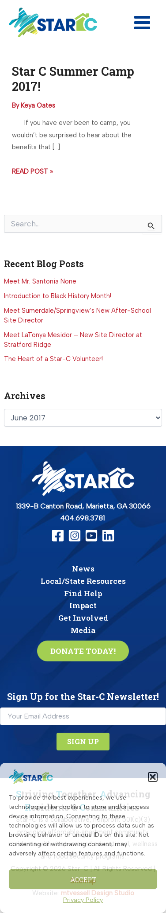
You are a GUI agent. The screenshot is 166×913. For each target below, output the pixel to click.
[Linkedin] (108, 535)
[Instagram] (74, 535)
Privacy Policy (83, 900)
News (83, 568)
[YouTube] (91, 535)
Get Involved (83, 618)
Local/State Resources (83, 581)
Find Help (83, 593)
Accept (83, 879)
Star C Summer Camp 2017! (73, 78)
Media (83, 630)
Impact (83, 605)
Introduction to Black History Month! (57, 296)
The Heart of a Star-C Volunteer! (53, 359)
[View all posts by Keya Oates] (38, 105)
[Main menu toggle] (142, 23)
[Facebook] (57, 535)
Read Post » (32, 172)
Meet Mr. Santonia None (40, 281)
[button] (152, 777)
